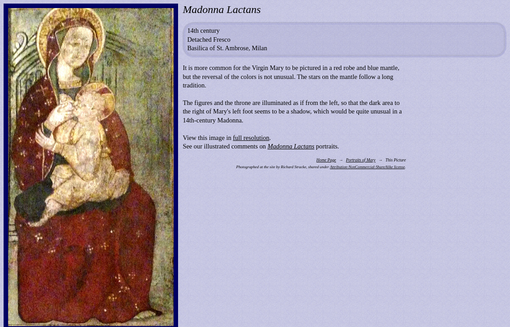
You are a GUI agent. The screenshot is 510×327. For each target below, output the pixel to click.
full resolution (251, 137)
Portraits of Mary (360, 160)
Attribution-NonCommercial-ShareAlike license (367, 167)
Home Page (326, 160)
